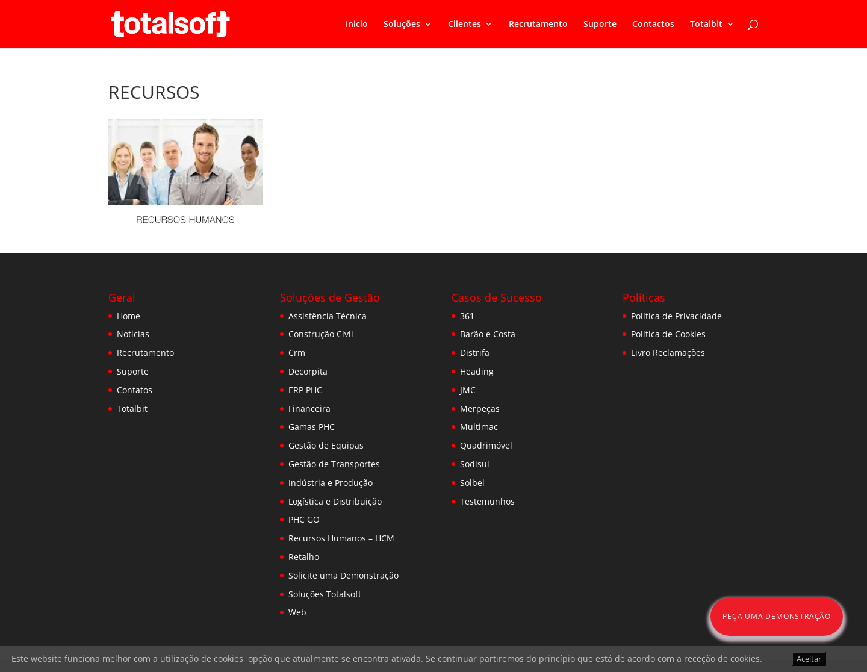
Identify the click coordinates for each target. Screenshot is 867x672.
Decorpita (308, 371)
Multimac (479, 426)
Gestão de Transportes (334, 464)
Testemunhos (487, 501)
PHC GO (304, 519)
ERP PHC (305, 390)
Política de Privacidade (676, 316)
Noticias (133, 334)
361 (467, 316)
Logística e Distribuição (335, 501)
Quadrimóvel (486, 445)
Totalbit (706, 25)
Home (128, 316)
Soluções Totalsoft (324, 594)
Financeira (309, 408)
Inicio (357, 25)
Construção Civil (320, 334)
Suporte (600, 25)
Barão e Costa (487, 334)
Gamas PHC (311, 426)
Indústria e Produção (330, 482)
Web (297, 612)
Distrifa (474, 352)
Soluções (402, 25)
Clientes (464, 25)
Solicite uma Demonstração (343, 575)
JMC (468, 390)
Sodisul (474, 464)
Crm (296, 352)
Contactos (653, 25)
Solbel (472, 482)
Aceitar (809, 658)
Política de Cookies (668, 334)
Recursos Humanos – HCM (341, 538)
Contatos (134, 390)
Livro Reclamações (668, 352)
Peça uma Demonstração (776, 616)
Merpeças (480, 408)
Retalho (303, 556)
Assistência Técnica (327, 316)
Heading (477, 371)
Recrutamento (538, 25)
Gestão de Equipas (326, 445)
